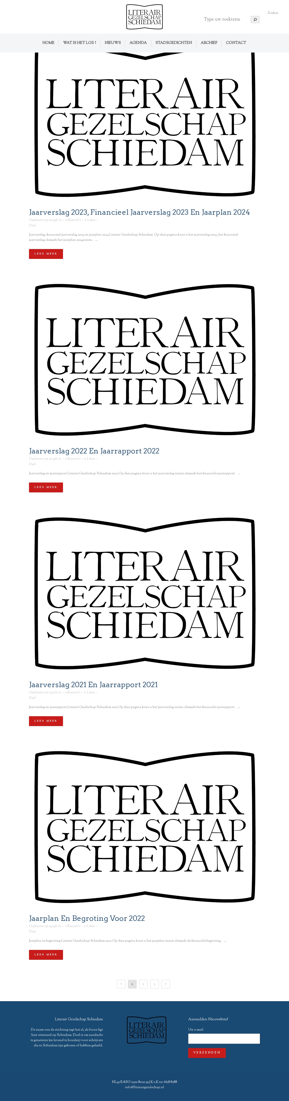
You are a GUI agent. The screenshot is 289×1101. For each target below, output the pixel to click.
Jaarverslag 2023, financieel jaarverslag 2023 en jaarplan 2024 (139, 212)
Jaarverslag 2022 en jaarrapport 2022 (94, 450)
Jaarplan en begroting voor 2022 (87, 918)
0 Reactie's (73, 220)
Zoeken (273, 13)
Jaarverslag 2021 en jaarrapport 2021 (93, 684)
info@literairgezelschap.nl (144, 1087)
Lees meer (46, 254)
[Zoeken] (255, 19)
